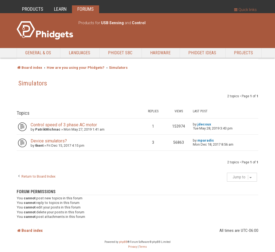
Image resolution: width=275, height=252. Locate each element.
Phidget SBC (120, 52)
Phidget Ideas (202, 52)
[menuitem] (132, 246)
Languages (79, 52)
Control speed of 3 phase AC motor (64, 124)
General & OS (38, 52)
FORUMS (85, 9)
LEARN (60, 9)
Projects (243, 52)
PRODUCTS (32, 9)
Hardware (160, 52)
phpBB (123, 241)
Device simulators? (49, 140)
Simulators (32, 83)
